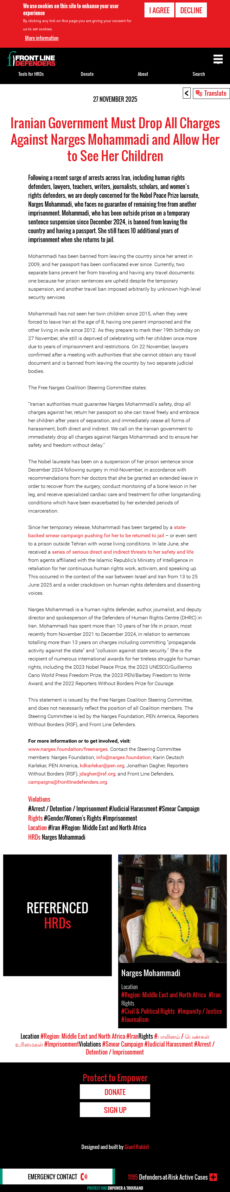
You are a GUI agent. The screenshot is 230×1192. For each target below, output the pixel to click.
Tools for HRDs (31, 73)
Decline (191, 10)
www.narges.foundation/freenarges (68, 749)
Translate (215, 92)
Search (199, 73)
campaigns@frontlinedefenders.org (67, 782)
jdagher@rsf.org (97, 774)
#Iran (54, 828)
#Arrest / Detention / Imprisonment (68, 809)
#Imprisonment (120, 818)
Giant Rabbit (137, 1147)
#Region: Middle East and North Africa (103, 828)
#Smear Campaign (179, 809)
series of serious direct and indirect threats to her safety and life (123, 552)
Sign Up (115, 1110)
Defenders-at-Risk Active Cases (168, 1177)
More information (42, 38)
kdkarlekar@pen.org (102, 766)
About (143, 73)
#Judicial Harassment (133, 809)
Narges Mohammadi (64, 837)
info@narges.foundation (123, 757)
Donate (87, 73)
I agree (159, 10)
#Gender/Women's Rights (72, 818)
